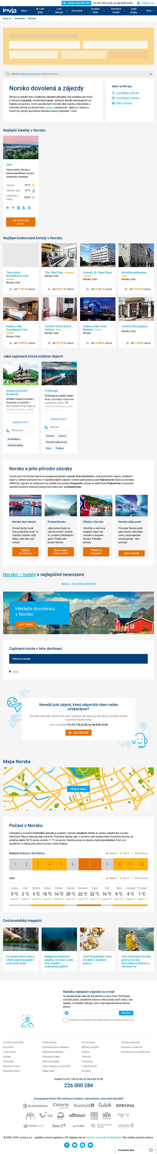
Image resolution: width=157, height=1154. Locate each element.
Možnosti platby (51, 1061)
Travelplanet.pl (113, 1137)
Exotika (7, 1056)
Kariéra (85, 1051)
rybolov (49, 107)
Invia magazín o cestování (56, 1066)
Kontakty (86, 1070)
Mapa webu (48, 1070)
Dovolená (20, 18)
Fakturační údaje (51, 1056)
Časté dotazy (49, 1042)
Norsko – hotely (19, 574)
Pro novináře (88, 1042)
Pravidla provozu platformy (135, 1051)
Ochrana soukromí (130, 1042)
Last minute (9, 1051)
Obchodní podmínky (53, 1051)
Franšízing (87, 1061)
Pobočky (86, 1056)
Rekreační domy (11, 1070)
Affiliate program (90, 1047)
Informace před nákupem (55, 1047)
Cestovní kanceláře (13, 1042)
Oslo (15, 671)
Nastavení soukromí (131, 1047)
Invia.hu (99, 1137)
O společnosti (89, 1066)
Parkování (8, 1061)
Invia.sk (90, 1137)
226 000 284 (78, 1085)
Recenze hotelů (116, 10)
